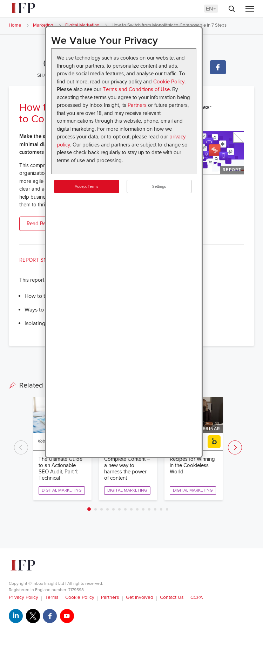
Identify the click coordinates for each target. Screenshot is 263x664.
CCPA (196, 597)
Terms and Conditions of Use (136, 89)
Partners (137, 105)
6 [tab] (119, 509)
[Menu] (250, 9)
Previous (21, 447)
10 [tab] (143, 509)
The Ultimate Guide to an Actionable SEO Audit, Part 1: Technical (60, 468)
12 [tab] (155, 509)
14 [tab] (167, 509)
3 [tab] (101, 509)
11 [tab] (149, 509)
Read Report (41, 223)
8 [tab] (131, 509)
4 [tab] (107, 509)
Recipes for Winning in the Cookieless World (192, 465)
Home (15, 25)
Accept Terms (86, 186)
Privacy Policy (23, 597)
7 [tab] (125, 509)
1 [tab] (89, 509)
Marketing (43, 25)
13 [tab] (161, 509)
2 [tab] (95, 509)
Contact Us (172, 597)
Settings (159, 186)
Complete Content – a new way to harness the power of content (127, 468)
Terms (52, 597)
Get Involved (139, 597)
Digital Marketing (82, 25)
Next (235, 447)
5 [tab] (113, 509)
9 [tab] (137, 509)
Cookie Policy (168, 81)
